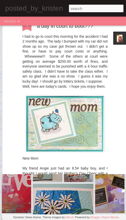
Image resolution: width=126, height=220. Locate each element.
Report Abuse (110, 217)
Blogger (95, 217)
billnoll (69, 217)
